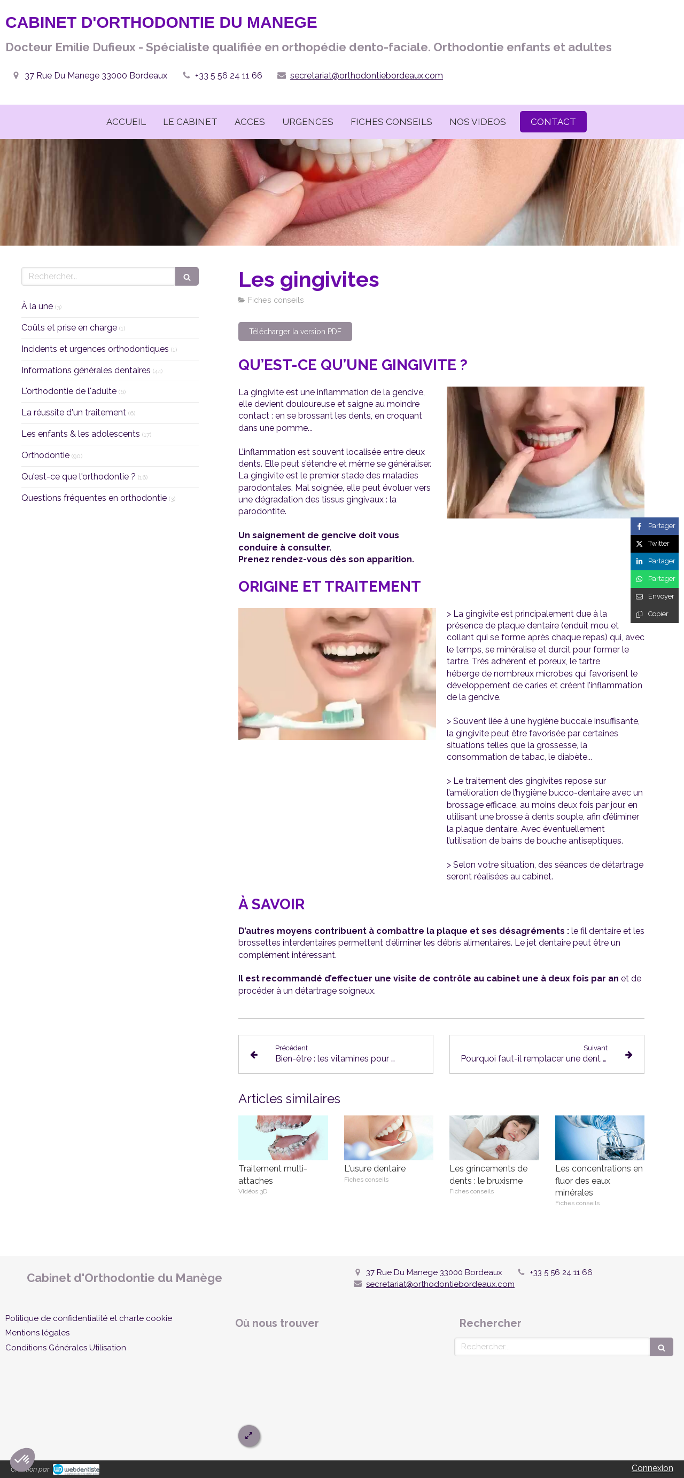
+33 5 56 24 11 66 (228, 75)
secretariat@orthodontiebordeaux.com (366, 75)
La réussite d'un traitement (73, 412)
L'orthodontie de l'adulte (68, 391)
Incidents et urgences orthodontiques (95, 349)
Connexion (652, 1468)
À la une (37, 306)
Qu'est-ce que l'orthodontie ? (78, 476)
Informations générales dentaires (86, 370)
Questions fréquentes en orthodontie (94, 498)
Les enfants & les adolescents (80, 434)
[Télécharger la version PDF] (295, 331)
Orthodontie (45, 455)
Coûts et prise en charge (69, 328)
